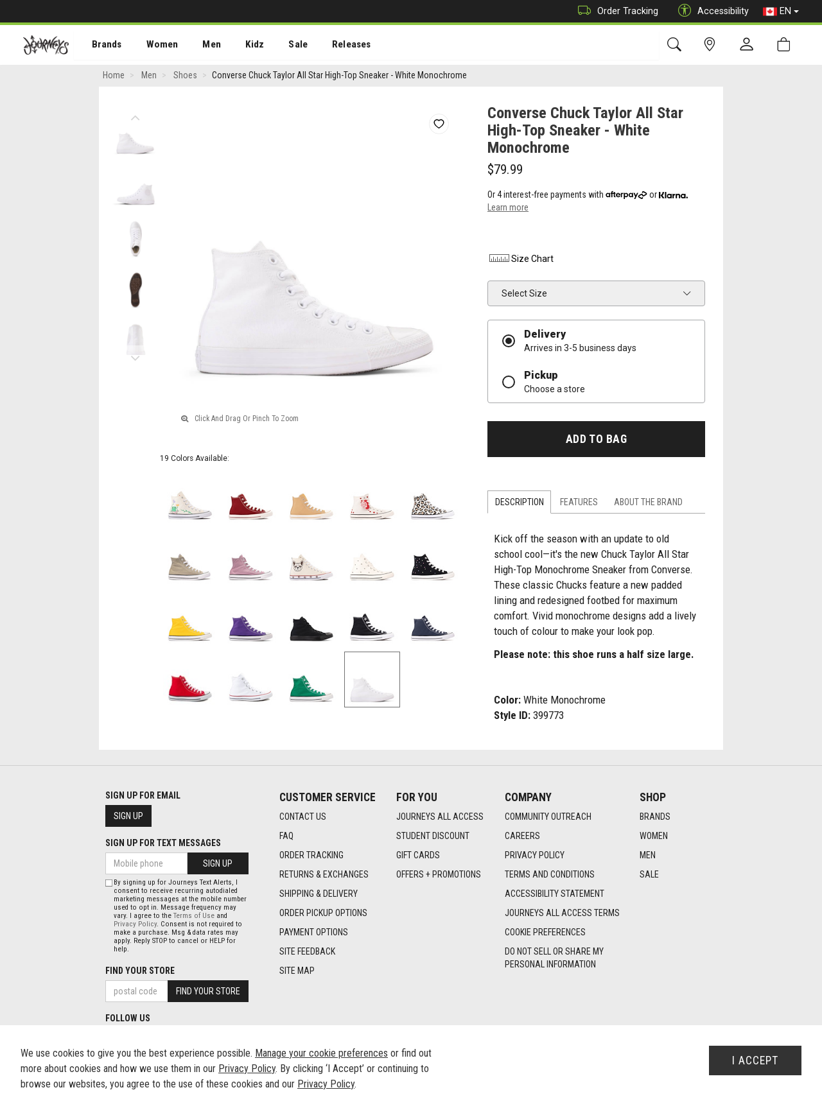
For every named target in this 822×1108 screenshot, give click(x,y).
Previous (135, 115)
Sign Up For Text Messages (163, 843)
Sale (281, 45)
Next (135, 356)
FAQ (286, 836)
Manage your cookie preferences (321, 1053)
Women (152, 45)
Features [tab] (579, 503)
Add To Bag (596, 440)
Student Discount (432, 836)
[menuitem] (100, 45)
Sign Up (128, 816)
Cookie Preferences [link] (545, 932)
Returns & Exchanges (324, 874)
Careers (522, 836)
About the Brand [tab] (648, 503)
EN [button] (781, 11)
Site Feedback (307, 951)
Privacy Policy (534, 855)
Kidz (240, 45)
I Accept (755, 1060)
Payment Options (313, 932)
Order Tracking (615, 11)
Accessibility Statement (554, 893)
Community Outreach (548, 816)
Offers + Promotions (438, 874)
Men (199, 45)
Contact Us (302, 816)
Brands (99, 45)
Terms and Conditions (550, 874)
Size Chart (520, 260)
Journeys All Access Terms (562, 913)
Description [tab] (519, 503)
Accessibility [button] (710, 11)
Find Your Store (140, 970)
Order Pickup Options (323, 913)
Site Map (297, 970)
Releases (332, 45)
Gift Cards (418, 855)
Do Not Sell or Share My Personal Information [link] (554, 957)
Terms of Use (193, 916)
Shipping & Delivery (318, 893)
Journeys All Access (440, 816)
